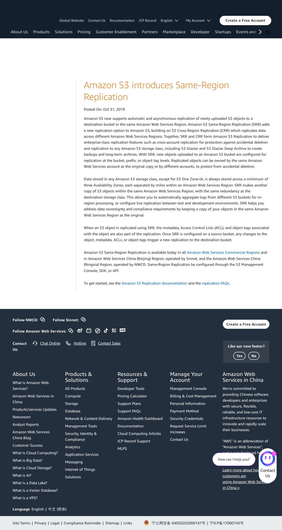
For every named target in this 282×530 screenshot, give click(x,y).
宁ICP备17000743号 (227, 523)
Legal (55, 523)
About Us (19, 31)
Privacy (40, 523)
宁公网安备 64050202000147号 (178, 523)
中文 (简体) (57, 509)
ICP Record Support (134, 441)
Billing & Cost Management (193, 396)
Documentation (122, 20)
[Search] (268, 33)
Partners (149, 31)
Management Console (188, 388)
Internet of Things (80, 469)
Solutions (63, 31)
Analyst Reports (26, 424)
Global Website (71, 20)
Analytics (72, 447)
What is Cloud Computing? (35, 452)
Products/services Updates (35, 409)
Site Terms (21, 523)
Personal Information (187, 403)
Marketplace (174, 31)
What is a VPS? (25, 497)
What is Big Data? (27, 460)
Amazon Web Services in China (33, 399)
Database (72, 411)
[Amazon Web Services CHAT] (268, 459)
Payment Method (184, 411)
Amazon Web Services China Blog (31, 435)
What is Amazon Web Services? (31, 385)
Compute (73, 396)
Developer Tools (131, 388)
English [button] (169, 20)
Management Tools (81, 426)
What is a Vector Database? (35, 490)
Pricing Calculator (132, 396)
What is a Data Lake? (30, 482)
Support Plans (129, 403)
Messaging (74, 462)
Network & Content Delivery (88, 418)
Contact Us (97, 20)
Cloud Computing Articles (139, 433)
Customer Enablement (116, 31)
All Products (75, 388)
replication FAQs (215, 283)
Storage (71, 403)
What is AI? (22, 475)
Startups (223, 31)
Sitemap (112, 523)
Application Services (82, 454)
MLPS (122, 448)
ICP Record (147, 20)
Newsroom (22, 417)
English (38, 509)
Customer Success (28, 445)
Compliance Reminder (82, 523)
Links (127, 523)
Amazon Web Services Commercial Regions (223, 252)
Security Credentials (186, 418)
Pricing (84, 31)
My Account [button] (198, 20)
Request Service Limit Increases (188, 429)
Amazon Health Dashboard (140, 418)
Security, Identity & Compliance (81, 436)
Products (41, 31)
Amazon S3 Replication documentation (154, 283)
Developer (200, 31)
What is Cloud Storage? (32, 467)
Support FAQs (129, 411)
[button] (245, 20)
